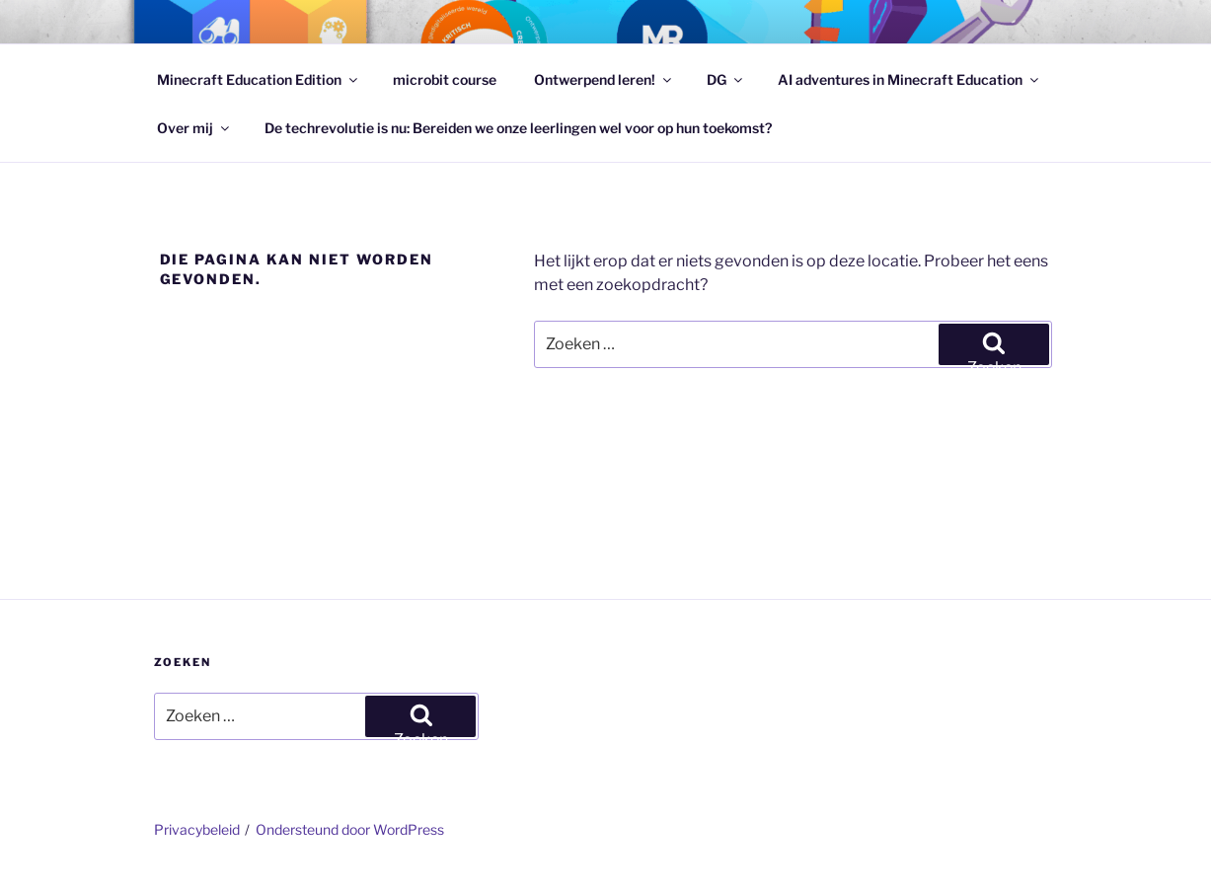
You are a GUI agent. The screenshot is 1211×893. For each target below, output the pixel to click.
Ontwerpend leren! (604, 79)
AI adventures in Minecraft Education (909, 79)
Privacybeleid (197, 829)
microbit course (444, 79)
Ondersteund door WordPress (350, 829)
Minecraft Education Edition (258, 79)
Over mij (194, 127)
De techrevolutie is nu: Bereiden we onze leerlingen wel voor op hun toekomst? (518, 127)
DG (726, 79)
